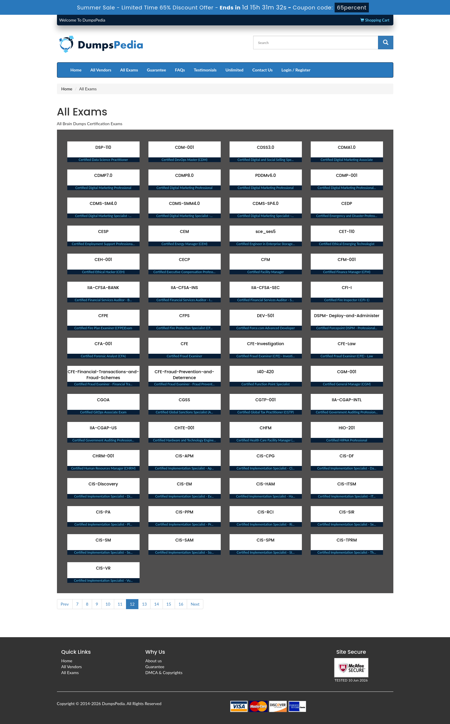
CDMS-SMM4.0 (184, 203)
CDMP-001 (346, 175)
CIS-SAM (184, 540)
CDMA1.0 (347, 147)
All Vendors (100, 69)
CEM (184, 231)
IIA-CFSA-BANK (103, 288)
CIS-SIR (346, 512)
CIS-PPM (184, 512)
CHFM (265, 428)
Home (76, 69)
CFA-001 (103, 344)
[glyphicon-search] (385, 42)
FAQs (180, 69)
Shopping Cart (374, 20)
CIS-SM (103, 540)
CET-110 (346, 231)
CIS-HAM (265, 484)
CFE (184, 344)
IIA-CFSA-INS (184, 288)
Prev (65, 603)
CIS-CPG (265, 456)
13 (144, 603)
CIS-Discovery (103, 484)
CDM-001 (184, 147)
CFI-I (347, 288)
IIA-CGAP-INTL (346, 400)
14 (156, 603)
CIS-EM (184, 484)
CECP (184, 259)
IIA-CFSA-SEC (265, 288)
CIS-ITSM (346, 484)
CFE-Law (347, 344)
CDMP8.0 (184, 175)
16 (181, 603)
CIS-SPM (265, 540)
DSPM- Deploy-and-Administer (346, 316)
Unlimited (234, 69)
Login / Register (296, 69)
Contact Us (262, 69)
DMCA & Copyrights (164, 672)
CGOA (103, 400)
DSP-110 (103, 147)
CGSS (184, 400)
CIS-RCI (266, 512)
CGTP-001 (266, 400)
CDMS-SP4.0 (266, 203)
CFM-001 (347, 259)
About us (153, 660)
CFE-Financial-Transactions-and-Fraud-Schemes (103, 375)
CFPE (103, 316)
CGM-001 (346, 372)
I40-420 (265, 372)
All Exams (129, 69)
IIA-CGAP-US (103, 428)
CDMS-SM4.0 (103, 203)
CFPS (184, 316)
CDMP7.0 (103, 175)
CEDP (346, 203)
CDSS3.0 (265, 147)
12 (132, 603)
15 (168, 603)
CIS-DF (347, 456)
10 (107, 603)
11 (120, 603)
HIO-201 (347, 428)
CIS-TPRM (347, 540)
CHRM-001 (103, 456)
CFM (265, 259)
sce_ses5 (266, 231)
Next (195, 603)
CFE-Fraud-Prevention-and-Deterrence (184, 375)
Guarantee (156, 69)
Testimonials (205, 69)
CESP (103, 231)
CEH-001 (103, 259)
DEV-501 (265, 316)
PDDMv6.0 (265, 175)
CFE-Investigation (265, 344)
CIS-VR (103, 568)
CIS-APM (184, 456)
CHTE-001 (184, 428)
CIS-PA (103, 512)
